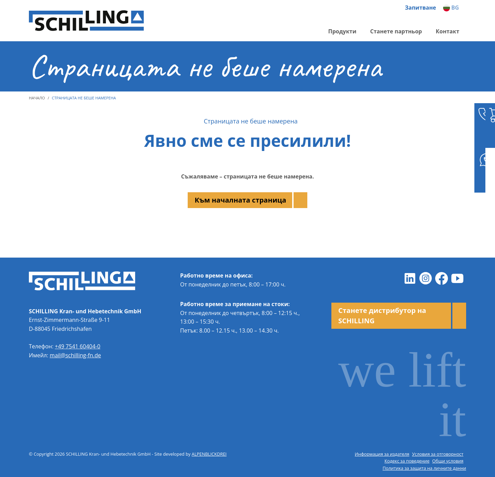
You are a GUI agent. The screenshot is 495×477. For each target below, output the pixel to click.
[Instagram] (425, 278)
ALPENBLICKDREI (209, 454)
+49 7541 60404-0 (77, 346)
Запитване (420, 7)
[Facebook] (441, 278)
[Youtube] (457, 278)
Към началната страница (240, 200)
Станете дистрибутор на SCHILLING (382, 315)
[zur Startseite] (87, 21)
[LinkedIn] (410, 278)
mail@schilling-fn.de (75, 355)
